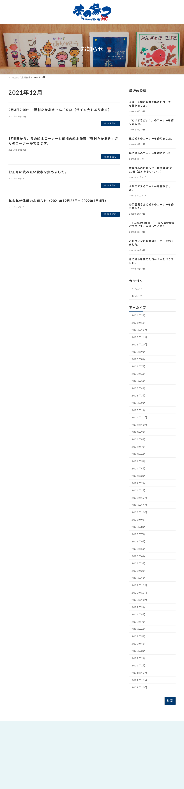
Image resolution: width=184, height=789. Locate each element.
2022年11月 (140, 592)
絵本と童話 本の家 (78, 731)
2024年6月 (139, 453)
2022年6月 (139, 628)
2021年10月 (140, 687)
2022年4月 (139, 643)
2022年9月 (139, 607)
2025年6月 (139, 373)
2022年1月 (139, 665)
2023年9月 (139, 519)
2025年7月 (139, 366)
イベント (137, 288)
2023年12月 (140, 497)
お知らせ (137, 295)
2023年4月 (139, 556)
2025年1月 (139, 410)
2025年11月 (140, 337)
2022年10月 (140, 599)
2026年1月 (139, 322)
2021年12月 (140, 672)
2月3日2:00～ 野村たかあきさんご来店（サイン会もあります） (59, 110)
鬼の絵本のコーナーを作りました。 (151, 138)
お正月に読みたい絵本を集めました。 (38, 172)
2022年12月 (140, 585)
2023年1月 (139, 577)
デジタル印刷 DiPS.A (136, 749)
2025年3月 (139, 395)
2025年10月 (140, 344)
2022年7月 (139, 621)
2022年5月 (139, 636)
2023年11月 (140, 504)
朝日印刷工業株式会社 (136, 744)
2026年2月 (139, 315)
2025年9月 (139, 351)
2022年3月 (139, 650)
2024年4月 (139, 468)
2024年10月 (140, 424)
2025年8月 (139, 359)
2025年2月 (139, 402)
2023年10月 (140, 512)
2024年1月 (139, 490)
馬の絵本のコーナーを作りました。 (151, 153)
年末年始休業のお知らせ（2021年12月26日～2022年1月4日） (58, 201)
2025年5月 (139, 380)
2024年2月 (139, 483)
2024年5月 (139, 461)
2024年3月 (139, 475)
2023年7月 (139, 534)
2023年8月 (139, 526)
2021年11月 (140, 680)
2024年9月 (139, 432)
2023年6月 (139, 541)
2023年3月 (139, 563)
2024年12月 (140, 417)
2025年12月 (140, 329)
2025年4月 (139, 388)
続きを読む (110, 123)
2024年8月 (139, 439)
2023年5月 (139, 548)
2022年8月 (139, 614)
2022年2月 (139, 658)
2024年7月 (139, 446)
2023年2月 (139, 570)
